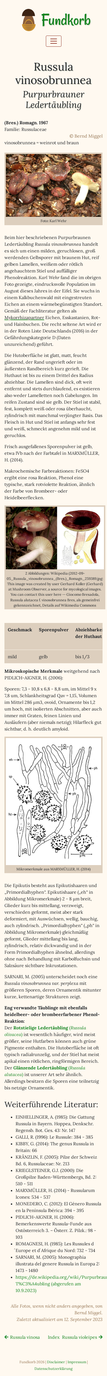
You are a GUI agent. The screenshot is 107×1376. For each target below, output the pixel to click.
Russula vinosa (25, 1337)
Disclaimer (56, 1362)
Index (53, 1337)
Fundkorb (66, 20)
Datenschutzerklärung (53, 1368)
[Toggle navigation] (53, 41)
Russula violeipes (79, 1337)
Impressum (77, 1362)
